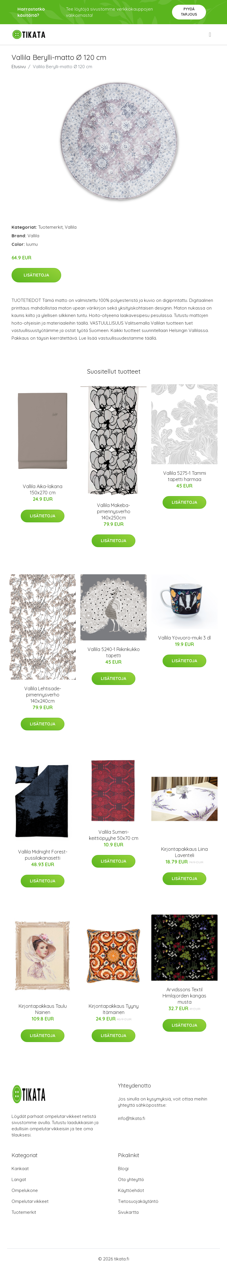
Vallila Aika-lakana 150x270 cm (42, 489)
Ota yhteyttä (131, 1179)
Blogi (123, 1168)
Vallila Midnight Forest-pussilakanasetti (42, 855)
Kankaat (20, 1168)
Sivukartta (128, 1212)
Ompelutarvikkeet (30, 1201)
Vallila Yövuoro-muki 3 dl (184, 638)
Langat (19, 1179)
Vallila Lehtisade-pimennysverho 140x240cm (42, 695)
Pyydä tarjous (189, 12)
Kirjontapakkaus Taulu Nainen (43, 1009)
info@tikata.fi (131, 1118)
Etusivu (19, 66)
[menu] (210, 34)
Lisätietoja (36, 275)
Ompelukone (25, 1190)
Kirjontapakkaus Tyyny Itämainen (114, 1009)
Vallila (71, 227)
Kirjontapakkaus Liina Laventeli (184, 852)
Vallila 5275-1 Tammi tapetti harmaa (184, 476)
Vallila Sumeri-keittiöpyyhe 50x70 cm (113, 835)
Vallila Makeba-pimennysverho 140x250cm (113, 511)
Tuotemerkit (50, 227)
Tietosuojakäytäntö (138, 1201)
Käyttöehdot (131, 1190)
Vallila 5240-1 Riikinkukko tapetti (113, 652)
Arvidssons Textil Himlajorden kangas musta (184, 996)
